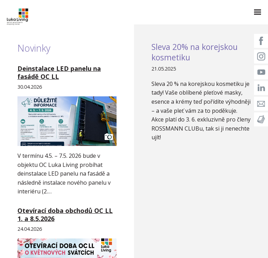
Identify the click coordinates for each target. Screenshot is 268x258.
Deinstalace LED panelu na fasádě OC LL (59, 72)
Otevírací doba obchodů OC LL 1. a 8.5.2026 (65, 214)
